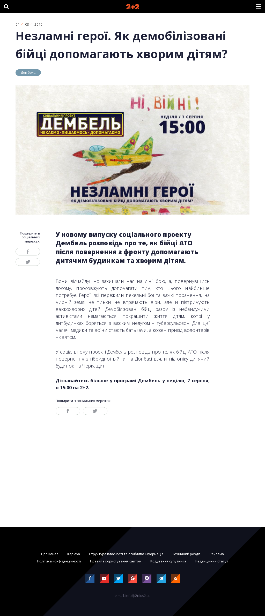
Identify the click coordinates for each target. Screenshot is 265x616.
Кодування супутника (168, 561)
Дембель (28, 72)
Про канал (49, 554)
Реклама (217, 554)
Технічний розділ (186, 554)
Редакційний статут (211, 561)
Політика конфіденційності (59, 561)
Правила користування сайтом (115, 561)
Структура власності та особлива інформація (126, 554)
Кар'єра (73, 554)
